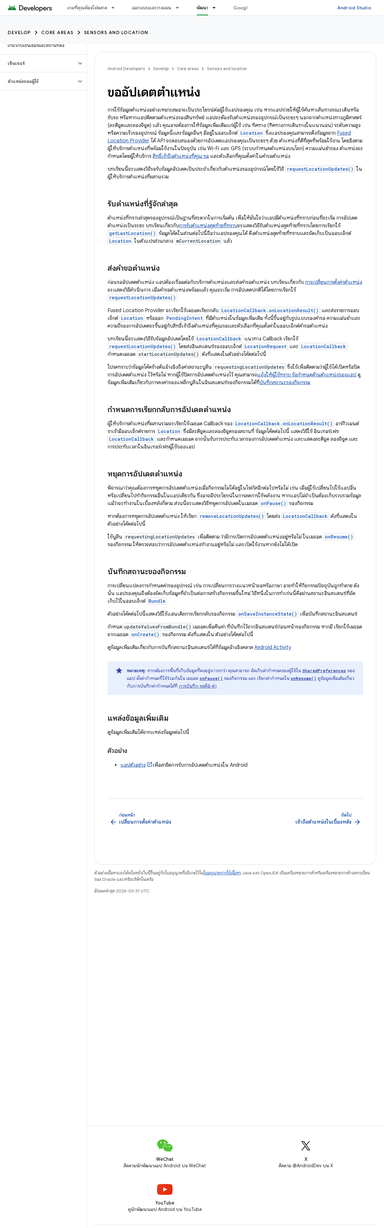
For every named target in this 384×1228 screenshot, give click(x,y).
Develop (19, 32)
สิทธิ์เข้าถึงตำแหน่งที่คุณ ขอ (181, 156)
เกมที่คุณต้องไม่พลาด (87, 8)
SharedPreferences (324, 670)
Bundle (156, 601)
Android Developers (126, 68)
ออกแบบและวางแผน (152, 8)
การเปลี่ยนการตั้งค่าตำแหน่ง (333, 282)
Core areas (57, 32)
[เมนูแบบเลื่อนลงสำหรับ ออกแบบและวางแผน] (180, 7)
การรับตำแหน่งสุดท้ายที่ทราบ (208, 225)
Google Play (246, 8)
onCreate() (145, 634)
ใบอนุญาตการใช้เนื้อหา (222, 873)
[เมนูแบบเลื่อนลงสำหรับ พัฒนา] (217, 7)
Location (251, 133)
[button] (38, 63)
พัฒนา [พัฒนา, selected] (202, 8)
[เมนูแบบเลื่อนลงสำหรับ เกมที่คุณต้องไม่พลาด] (116, 7)
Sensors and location (116, 32)
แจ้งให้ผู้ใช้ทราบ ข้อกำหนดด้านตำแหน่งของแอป (306, 375)
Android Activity (272, 647)
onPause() (273, 503)
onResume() (339, 537)
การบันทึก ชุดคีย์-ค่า (198, 686)
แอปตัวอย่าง (132, 765)
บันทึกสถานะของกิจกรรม (284, 382)
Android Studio (354, 8)
